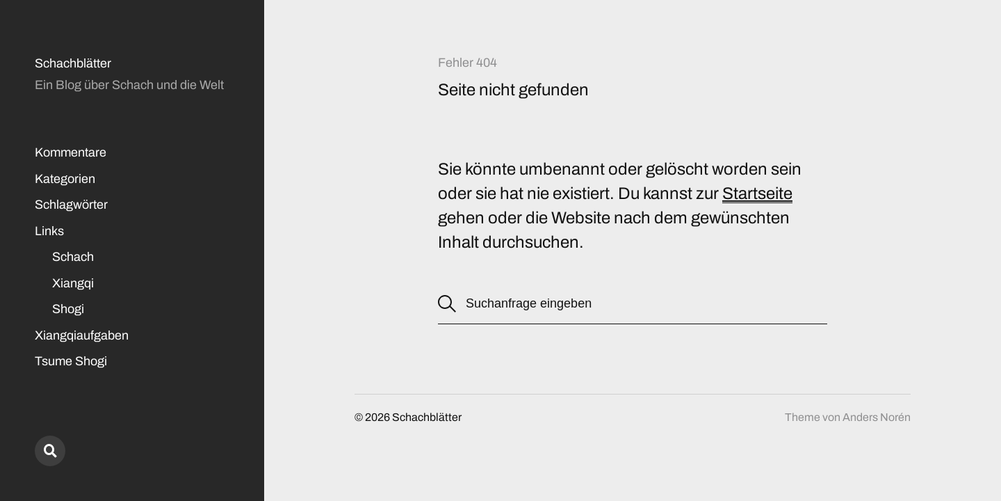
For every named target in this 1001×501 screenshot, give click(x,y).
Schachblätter (73, 63)
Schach (73, 257)
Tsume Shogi (71, 361)
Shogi (68, 309)
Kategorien (65, 179)
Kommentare (70, 152)
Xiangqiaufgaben (82, 335)
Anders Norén (877, 417)
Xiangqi (73, 283)
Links (49, 231)
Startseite (757, 193)
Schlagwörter (71, 205)
